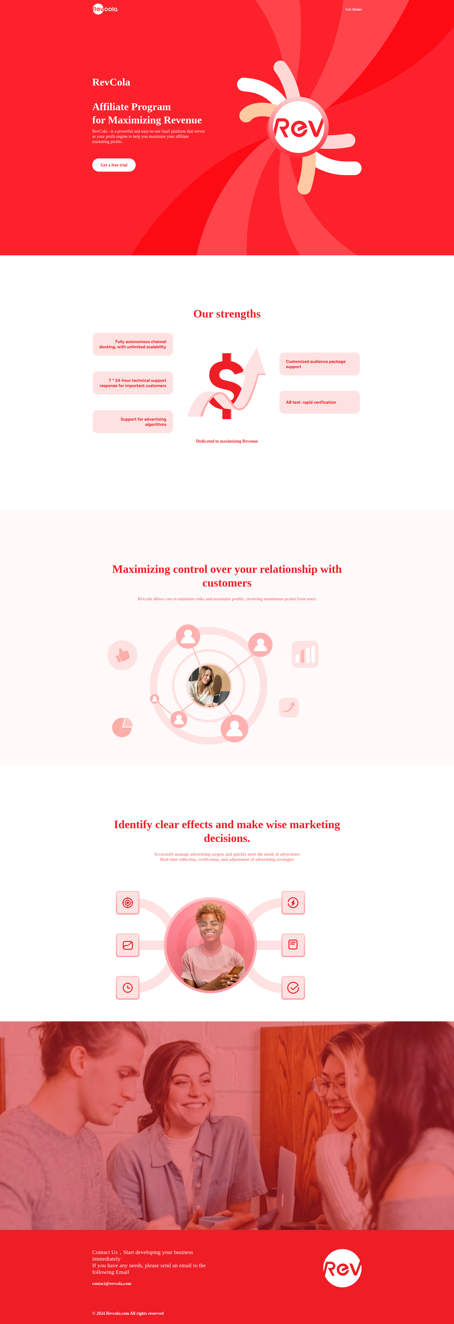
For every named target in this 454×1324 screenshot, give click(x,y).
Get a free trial (113, 165)
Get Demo (353, 9)
